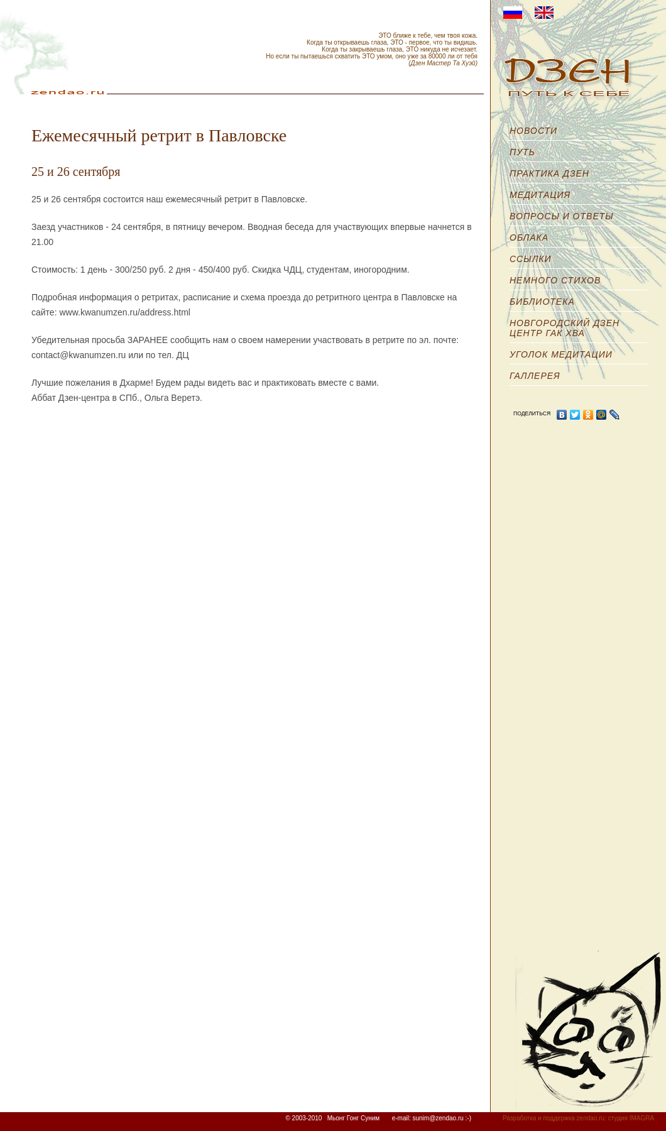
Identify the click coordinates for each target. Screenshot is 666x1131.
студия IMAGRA (631, 1118)
